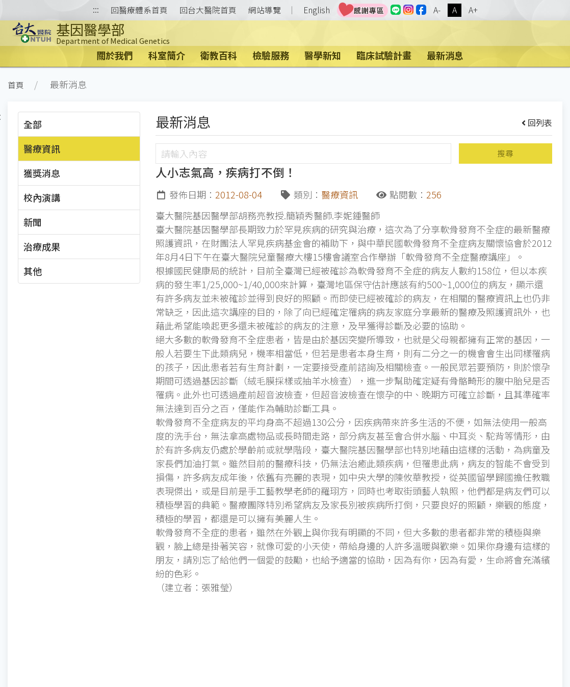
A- (437, 10)
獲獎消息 (41, 173)
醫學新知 (322, 55)
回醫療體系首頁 (139, 10)
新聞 (32, 221)
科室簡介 (166, 55)
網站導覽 (264, 10)
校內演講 (41, 197)
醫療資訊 (41, 148)
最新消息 (445, 55)
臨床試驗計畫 (383, 55)
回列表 (537, 122)
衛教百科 (218, 55)
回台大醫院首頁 (208, 10)
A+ (473, 10)
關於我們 (114, 55)
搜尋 (505, 153)
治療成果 (41, 246)
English (316, 10)
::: (96, 10)
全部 (32, 124)
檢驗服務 (270, 55)
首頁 (16, 85)
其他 (32, 270)
